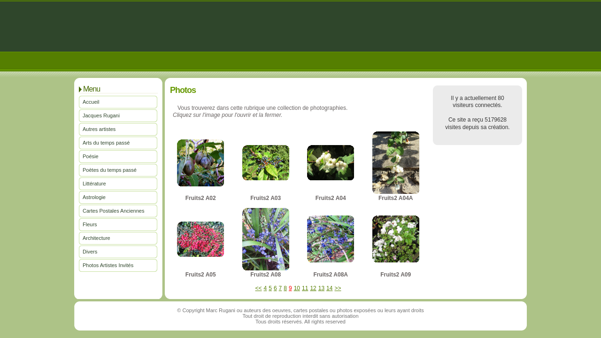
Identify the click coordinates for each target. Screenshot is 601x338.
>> (337, 288)
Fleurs (90, 224)
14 (329, 288)
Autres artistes (99, 129)
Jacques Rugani (101, 115)
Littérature (94, 183)
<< (258, 288)
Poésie (91, 156)
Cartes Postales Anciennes (113, 211)
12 (313, 288)
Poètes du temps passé (110, 170)
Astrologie (94, 197)
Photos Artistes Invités (108, 265)
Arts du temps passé (106, 143)
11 (305, 288)
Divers (90, 251)
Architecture (96, 238)
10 (297, 288)
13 (321, 288)
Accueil (91, 102)
